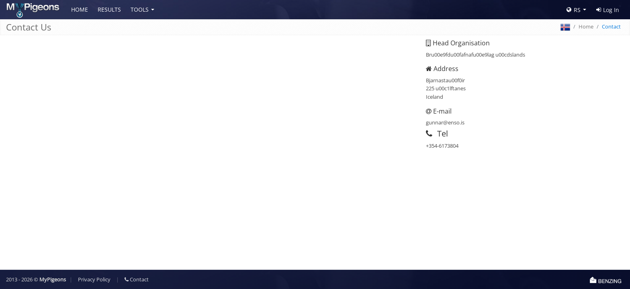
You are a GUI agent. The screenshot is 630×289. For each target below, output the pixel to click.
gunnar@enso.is (445, 122)
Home (79, 9)
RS (574, 10)
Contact (137, 279)
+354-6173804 (442, 145)
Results (109, 9)
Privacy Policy (94, 279)
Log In (607, 10)
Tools (140, 9)
